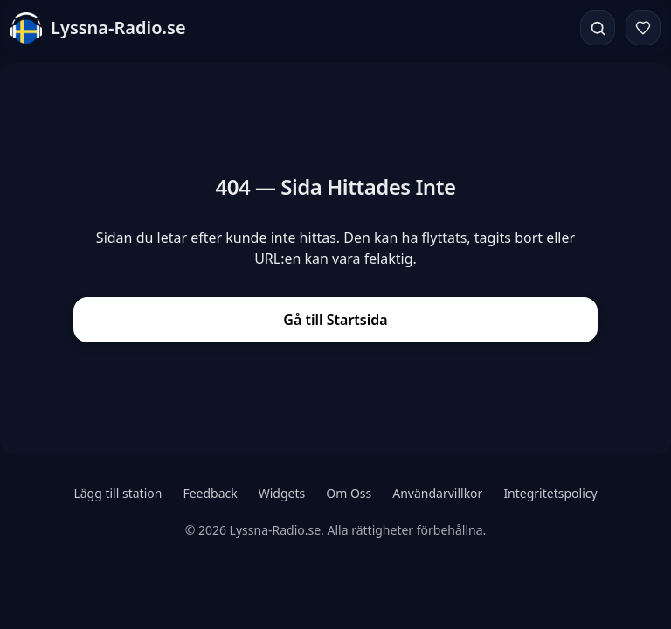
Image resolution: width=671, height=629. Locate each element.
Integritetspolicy (550, 493)
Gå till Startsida (335, 319)
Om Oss (348, 493)
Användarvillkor (437, 493)
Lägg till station (117, 493)
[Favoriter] (643, 27)
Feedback (210, 493)
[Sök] (597, 27)
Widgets (282, 493)
